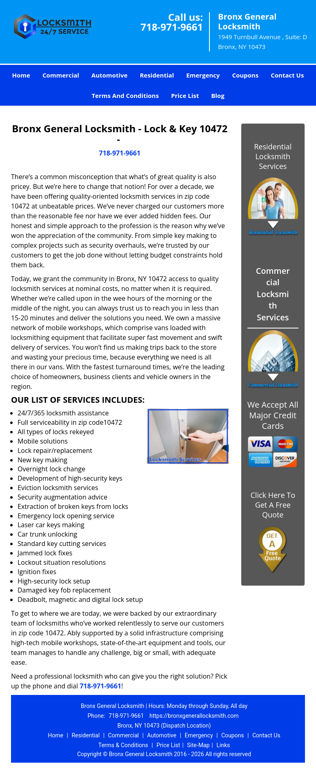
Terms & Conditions (123, 745)
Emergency (203, 75)
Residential (157, 75)
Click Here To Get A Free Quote (273, 504)
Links (223, 745)
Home (21, 75)
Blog (217, 95)
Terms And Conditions (125, 95)
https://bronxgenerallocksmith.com (194, 715)
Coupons (245, 75)
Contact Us (287, 75)
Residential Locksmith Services (273, 156)
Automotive (109, 75)
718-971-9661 (171, 26)
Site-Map (198, 745)
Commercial (60, 75)
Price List (185, 95)
